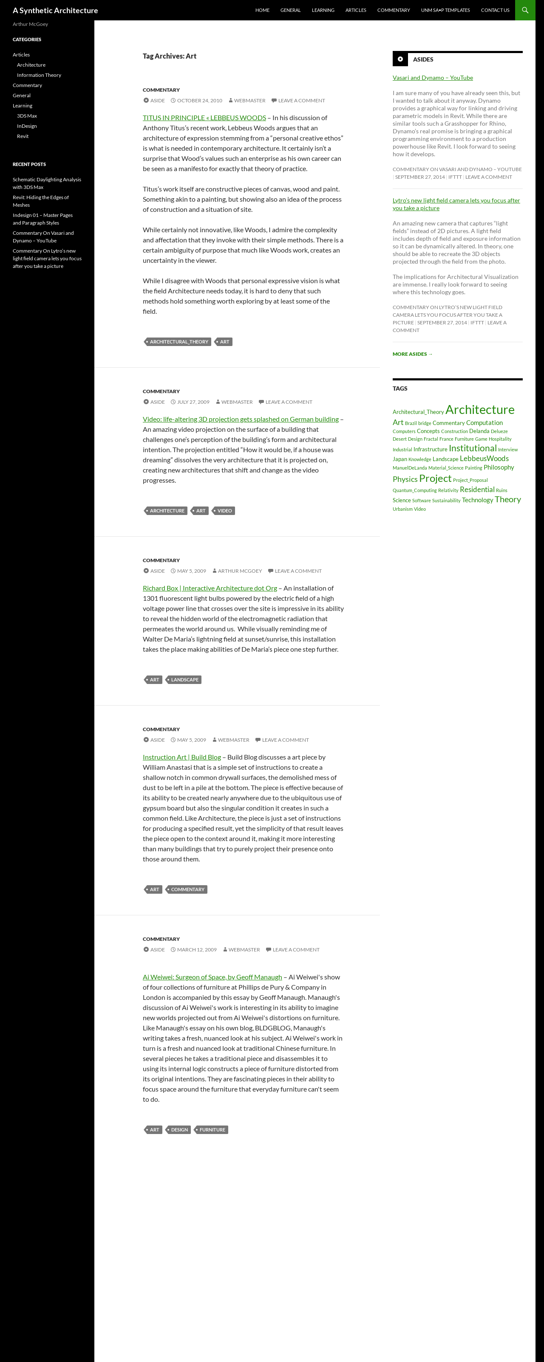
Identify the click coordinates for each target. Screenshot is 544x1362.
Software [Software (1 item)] (421, 500)
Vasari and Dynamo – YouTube (433, 77)
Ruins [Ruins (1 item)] (501, 490)
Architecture (167, 510)
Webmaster (250, 100)
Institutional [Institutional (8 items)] (473, 447)
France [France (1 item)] (446, 439)
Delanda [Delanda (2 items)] (479, 431)
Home (262, 10)
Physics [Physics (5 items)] (405, 479)
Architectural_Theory (179, 341)
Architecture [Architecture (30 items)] (480, 409)
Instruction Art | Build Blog (182, 757)
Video (225, 510)
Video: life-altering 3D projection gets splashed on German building (241, 419)
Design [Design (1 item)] (415, 439)
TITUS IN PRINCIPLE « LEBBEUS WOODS (204, 117)
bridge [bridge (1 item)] (424, 423)
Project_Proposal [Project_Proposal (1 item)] (470, 480)
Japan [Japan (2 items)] (400, 459)
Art (225, 341)
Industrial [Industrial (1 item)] (402, 449)
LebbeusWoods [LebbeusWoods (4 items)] (484, 458)
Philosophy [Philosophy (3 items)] (499, 467)
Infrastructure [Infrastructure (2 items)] (431, 449)
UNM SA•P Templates (445, 10)
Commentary (393, 10)
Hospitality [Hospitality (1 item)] (500, 439)
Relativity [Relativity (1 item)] (448, 490)
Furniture (212, 1129)
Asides (423, 59)
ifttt (455, 177)
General (290, 10)
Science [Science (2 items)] (402, 500)
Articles (356, 10)
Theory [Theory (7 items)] (508, 499)
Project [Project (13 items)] (435, 478)
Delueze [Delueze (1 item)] (499, 431)
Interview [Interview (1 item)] (508, 449)
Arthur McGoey (240, 571)
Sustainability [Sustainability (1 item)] (446, 500)
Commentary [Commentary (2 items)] (449, 422)
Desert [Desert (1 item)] (400, 439)
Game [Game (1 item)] (481, 439)
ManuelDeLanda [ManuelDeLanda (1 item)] (410, 467)
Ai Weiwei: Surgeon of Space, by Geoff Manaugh (212, 977)
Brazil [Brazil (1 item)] (411, 423)
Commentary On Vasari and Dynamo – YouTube (457, 169)
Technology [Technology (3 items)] (477, 500)
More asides (413, 354)
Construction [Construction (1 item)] (454, 431)
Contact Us (495, 10)
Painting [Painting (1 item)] (473, 467)
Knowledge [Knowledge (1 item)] (419, 459)
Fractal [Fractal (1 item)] (431, 439)
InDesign (27, 126)
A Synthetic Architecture (55, 10)
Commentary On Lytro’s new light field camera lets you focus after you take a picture (447, 315)
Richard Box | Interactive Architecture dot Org (210, 588)
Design (179, 1129)
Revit (22, 136)
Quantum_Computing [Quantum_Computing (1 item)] (415, 490)
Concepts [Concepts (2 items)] (428, 431)
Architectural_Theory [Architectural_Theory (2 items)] (418, 411)
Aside (157, 100)
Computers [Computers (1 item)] (404, 431)
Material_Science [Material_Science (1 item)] (446, 467)
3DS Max (27, 116)
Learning (323, 10)
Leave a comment (301, 100)
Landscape (184, 679)
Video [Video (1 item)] (420, 509)
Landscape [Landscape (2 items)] (446, 459)
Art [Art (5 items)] (398, 422)
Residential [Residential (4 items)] (477, 489)
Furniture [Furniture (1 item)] (464, 439)
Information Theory (39, 75)
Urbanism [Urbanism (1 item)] (403, 509)
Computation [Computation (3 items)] (484, 422)
